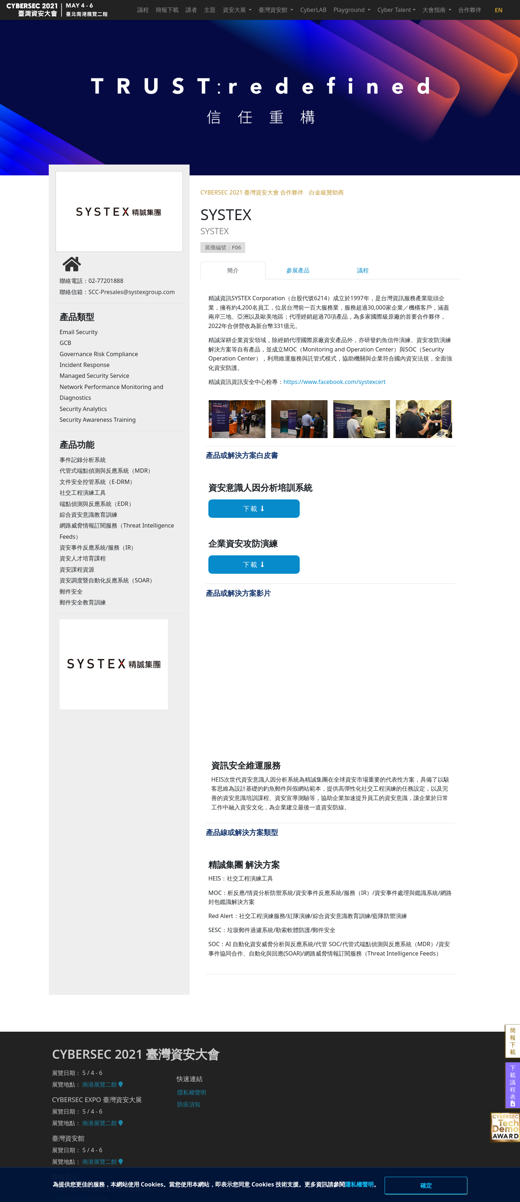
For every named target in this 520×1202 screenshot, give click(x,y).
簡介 (233, 270)
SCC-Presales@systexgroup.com (131, 293)
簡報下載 (513, 1041)
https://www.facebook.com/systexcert (334, 382)
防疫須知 (188, 1103)
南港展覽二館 (102, 1084)
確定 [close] (426, 1185)
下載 (245, 508)
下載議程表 (512, 1085)
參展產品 (297, 270)
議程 (363, 270)
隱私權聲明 (382, 1184)
